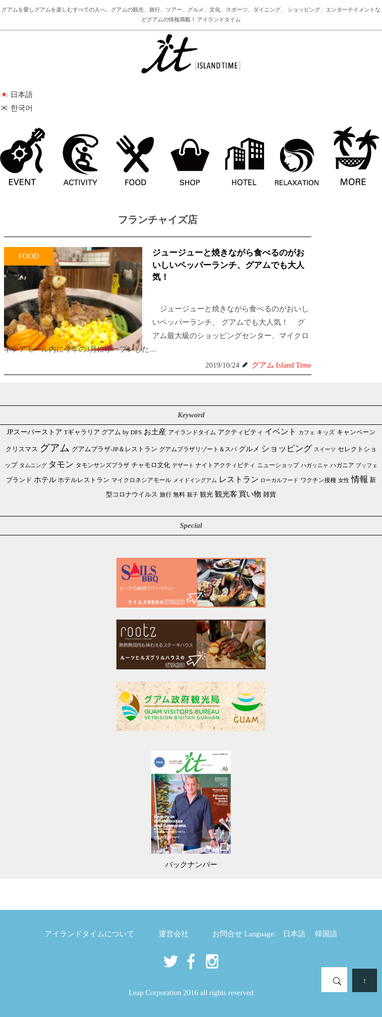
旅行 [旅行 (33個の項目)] (166, 495)
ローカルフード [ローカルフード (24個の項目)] (279, 480)
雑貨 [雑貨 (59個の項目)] (269, 494)
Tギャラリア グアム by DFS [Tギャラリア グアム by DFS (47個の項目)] (103, 432)
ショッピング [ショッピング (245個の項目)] (286, 448)
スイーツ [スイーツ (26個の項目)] (325, 449)
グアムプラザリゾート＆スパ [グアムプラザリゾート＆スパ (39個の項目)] (198, 449)
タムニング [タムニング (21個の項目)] (33, 465)
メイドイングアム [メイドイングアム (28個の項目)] (195, 480)
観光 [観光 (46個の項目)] (206, 494)
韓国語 (326, 934)
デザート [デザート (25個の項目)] (183, 465)
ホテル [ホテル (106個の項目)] (45, 480)
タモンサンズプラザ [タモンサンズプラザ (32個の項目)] (102, 465)
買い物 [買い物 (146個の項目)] (250, 494)
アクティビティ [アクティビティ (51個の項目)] (240, 432)
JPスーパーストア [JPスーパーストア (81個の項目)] (34, 432)
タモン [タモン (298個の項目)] (61, 464)
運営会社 (174, 934)
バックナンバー (191, 865)
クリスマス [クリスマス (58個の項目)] (21, 449)
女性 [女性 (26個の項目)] (343, 480)
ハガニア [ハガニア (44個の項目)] (342, 465)
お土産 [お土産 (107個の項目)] (155, 432)
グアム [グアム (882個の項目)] (55, 447)
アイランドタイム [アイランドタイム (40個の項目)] (192, 432)
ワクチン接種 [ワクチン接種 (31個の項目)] (318, 480)
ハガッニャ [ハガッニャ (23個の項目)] (314, 465)
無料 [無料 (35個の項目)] (179, 494)
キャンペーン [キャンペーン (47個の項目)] (356, 432)
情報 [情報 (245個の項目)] (359, 479)
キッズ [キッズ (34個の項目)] (326, 432)
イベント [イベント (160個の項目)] (280, 431)
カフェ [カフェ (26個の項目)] (306, 432)
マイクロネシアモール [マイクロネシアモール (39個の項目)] (141, 480)
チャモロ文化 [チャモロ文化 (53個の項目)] (150, 465)
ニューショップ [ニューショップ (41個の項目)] (278, 465)
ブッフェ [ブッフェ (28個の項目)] (367, 465)
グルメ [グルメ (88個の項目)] (249, 449)
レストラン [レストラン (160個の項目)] (239, 479)
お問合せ (227, 934)
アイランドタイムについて (89, 934)
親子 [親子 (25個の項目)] (192, 495)
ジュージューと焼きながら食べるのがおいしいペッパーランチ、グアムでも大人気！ (228, 265)
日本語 (294, 934)
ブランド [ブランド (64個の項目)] (19, 480)
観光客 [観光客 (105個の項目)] (226, 494)
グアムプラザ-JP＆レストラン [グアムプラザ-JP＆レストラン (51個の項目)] (114, 449)
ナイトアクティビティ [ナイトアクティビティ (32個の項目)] (225, 465)
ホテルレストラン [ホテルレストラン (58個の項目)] (83, 480)
